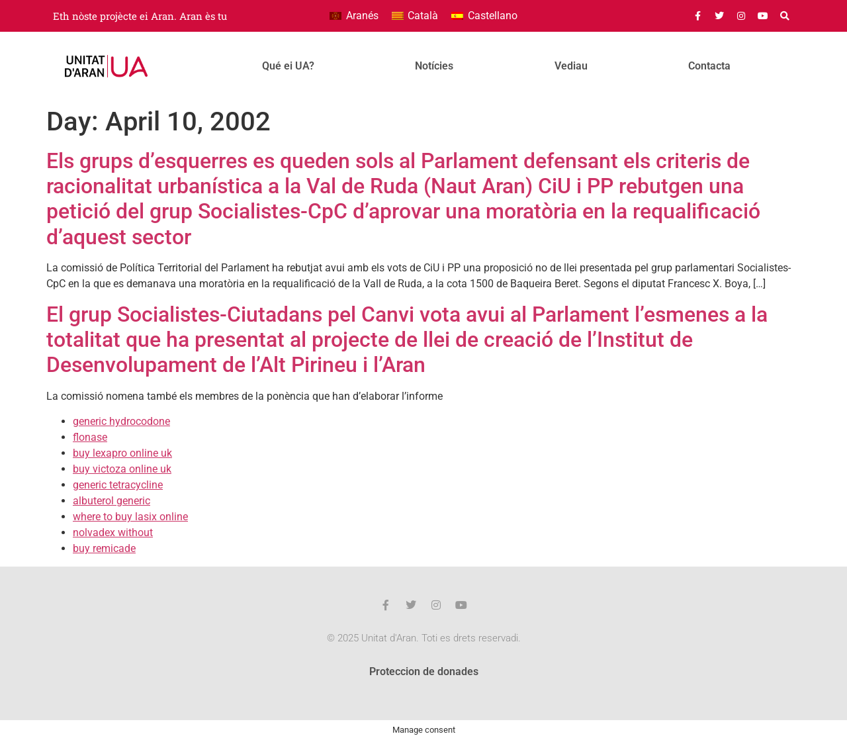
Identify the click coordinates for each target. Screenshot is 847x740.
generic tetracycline (118, 485)
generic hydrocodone (121, 421)
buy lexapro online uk (122, 453)
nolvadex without (113, 532)
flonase (90, 437)
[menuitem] (353, 16)
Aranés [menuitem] (362, 15)
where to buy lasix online (130, 516)
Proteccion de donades (423, 671)
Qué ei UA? (288, 66)
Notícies (434, 66)
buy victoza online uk (122, 469)
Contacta (709, 66)
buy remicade (104, 548)
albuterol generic (111, 500)
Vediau (571, 66)
